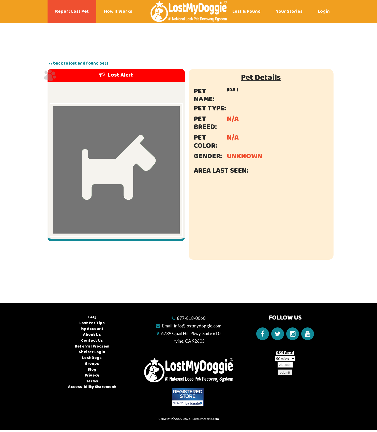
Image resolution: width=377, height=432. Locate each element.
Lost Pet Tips (92, 323)
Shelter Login (92, 352)
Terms (92, 381)
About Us (92, 335)
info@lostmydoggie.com (197, 325)
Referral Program (92, 346)
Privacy (92, 375)
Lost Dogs (92, 358)
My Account (92, 329)
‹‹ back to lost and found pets (79, 63)
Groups (92, 364)
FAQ (92, 317)
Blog (91, 369)
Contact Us (92, 340)
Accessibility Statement (92, 387)
